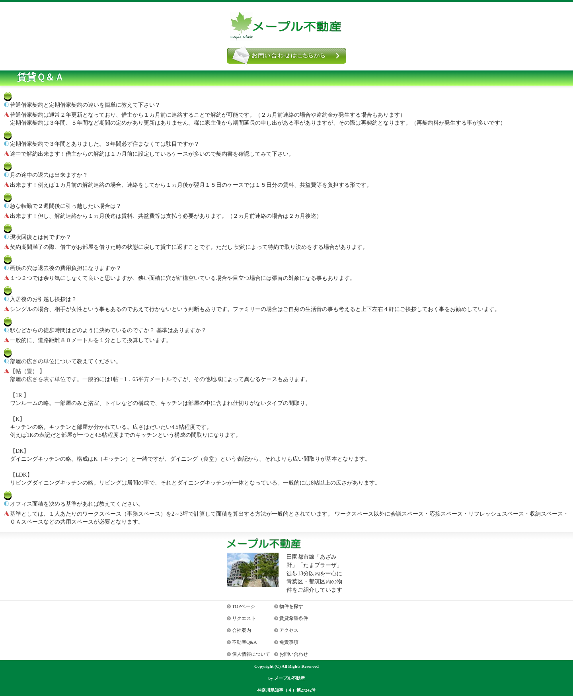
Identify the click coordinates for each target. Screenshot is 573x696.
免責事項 (288, 642)
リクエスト (244, 618)
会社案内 (241, 630)
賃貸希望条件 (293, 618)
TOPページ (243, 606)
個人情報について (251, 654)
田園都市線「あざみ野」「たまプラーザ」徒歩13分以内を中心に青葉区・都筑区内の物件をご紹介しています (314, 573)
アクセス (288, 630)
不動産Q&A (244, 642)
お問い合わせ (293, 654)
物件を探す (291, 606)
